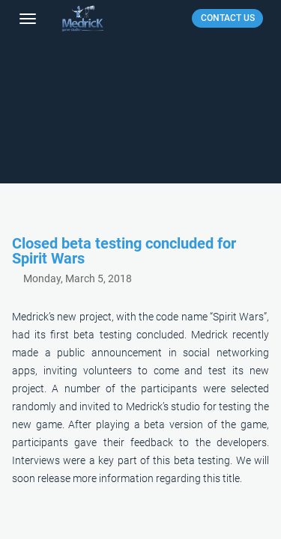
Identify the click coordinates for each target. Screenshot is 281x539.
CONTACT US (228, 18)
